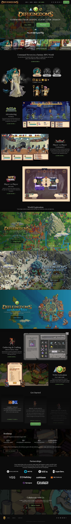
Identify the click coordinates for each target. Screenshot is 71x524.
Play (66, 2)
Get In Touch (35, 505)
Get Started (35, 424)
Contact (20, 517)
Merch (35, 2)
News (31, 2)
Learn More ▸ (35, 61)
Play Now (43, 25)
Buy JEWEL (41, 2)
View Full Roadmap (10, 451)
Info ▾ (26, 2)
